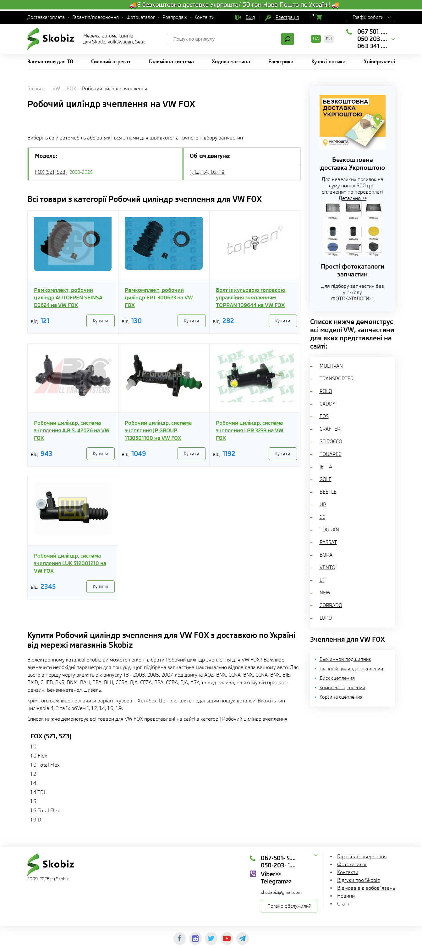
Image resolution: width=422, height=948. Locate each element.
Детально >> (352, 198)
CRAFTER (330, 429)
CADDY (327, 404)
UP (323, 505)
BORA (326, 555)
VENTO (327, 568)
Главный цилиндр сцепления (351, 669)
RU (329, 38)
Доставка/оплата (46, 17)
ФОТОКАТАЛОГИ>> (352, 299)
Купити (100, 321)
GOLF (326, 479)
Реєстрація (287, 17)
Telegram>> (276, 881)
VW (56, 89)
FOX (71, 89)
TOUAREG (331, 454)
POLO (326, 391)
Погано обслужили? (289, 906)
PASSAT (328, 542)
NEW (325, 593)
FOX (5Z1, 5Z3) (51, 172)
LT (322, 580)
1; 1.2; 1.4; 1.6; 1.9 (207, 172)
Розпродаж (174, 17)
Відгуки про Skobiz (358, 880)
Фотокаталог (140, 17)
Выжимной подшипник (345, 659)
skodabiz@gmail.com (281, 892)
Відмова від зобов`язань (366, 888)
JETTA (326, 467)
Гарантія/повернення (95, 17)
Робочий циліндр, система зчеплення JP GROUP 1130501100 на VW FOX (158, 430)
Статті (344, 904)
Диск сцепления (337, 678)
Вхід (250, 17)
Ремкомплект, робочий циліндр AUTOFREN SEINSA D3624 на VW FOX (68, 297)
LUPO (326, 618)
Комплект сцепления (342, 687)
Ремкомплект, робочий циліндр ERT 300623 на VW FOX (159, 297)
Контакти (205, 17)
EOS (324, 416)
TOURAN (329, 530)
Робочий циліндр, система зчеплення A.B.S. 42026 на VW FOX (72, 430)
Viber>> (271, 874)
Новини (346, 896)
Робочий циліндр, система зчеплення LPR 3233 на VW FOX (249, 430)
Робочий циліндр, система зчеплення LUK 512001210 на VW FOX (70, 563)
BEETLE (328, 492)
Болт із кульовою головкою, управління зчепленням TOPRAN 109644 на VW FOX (251, 297)
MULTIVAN (331, 366)
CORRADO (331, 605)
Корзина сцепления (341, 697)
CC (322, 517)
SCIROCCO (331, 442)
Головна (36, 89)
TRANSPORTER (336, 379)
